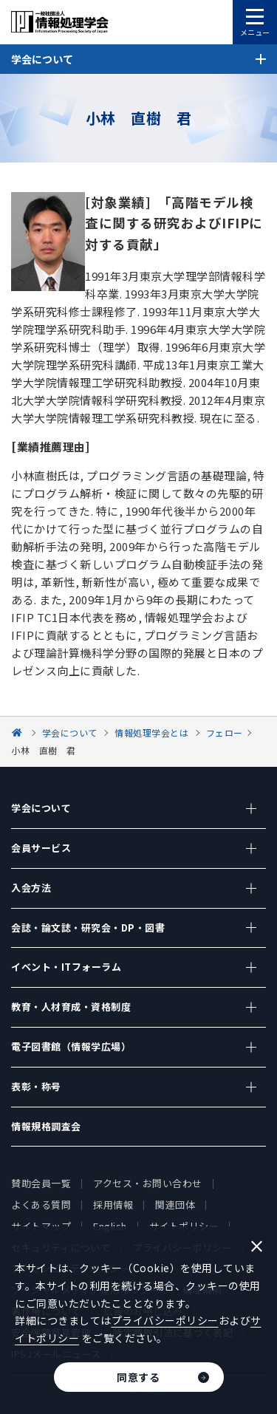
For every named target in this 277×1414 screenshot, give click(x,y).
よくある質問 (41, 1205)
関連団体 (175, 1205)
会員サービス (41, 848)
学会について (41, 808)
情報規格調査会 (46, 1126)
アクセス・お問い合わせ (147, 1183)
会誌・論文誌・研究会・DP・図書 (88, 928)
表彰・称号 (36, 1086)
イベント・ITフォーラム (66, 967)
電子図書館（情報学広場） (71, 1046)
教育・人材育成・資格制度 (71, 1007)
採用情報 (113, 1205)
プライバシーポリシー (165, 1320)
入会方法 (31, 888)
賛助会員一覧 (41, 1183)
